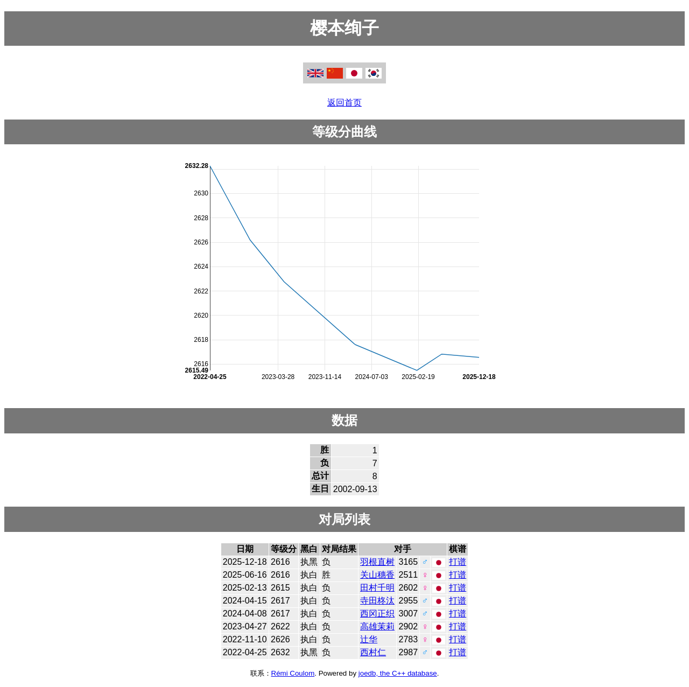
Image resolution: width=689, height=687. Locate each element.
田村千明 (377, 587)
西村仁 (373, 652)
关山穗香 (377, 574)
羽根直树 (377, 561)
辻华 (368, 639)
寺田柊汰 (377, 600)
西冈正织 (377, 613)
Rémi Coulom (293, 673)
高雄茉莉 (377, 626)
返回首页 (344, 102)
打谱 (457, 561)
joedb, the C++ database (397, 673)
